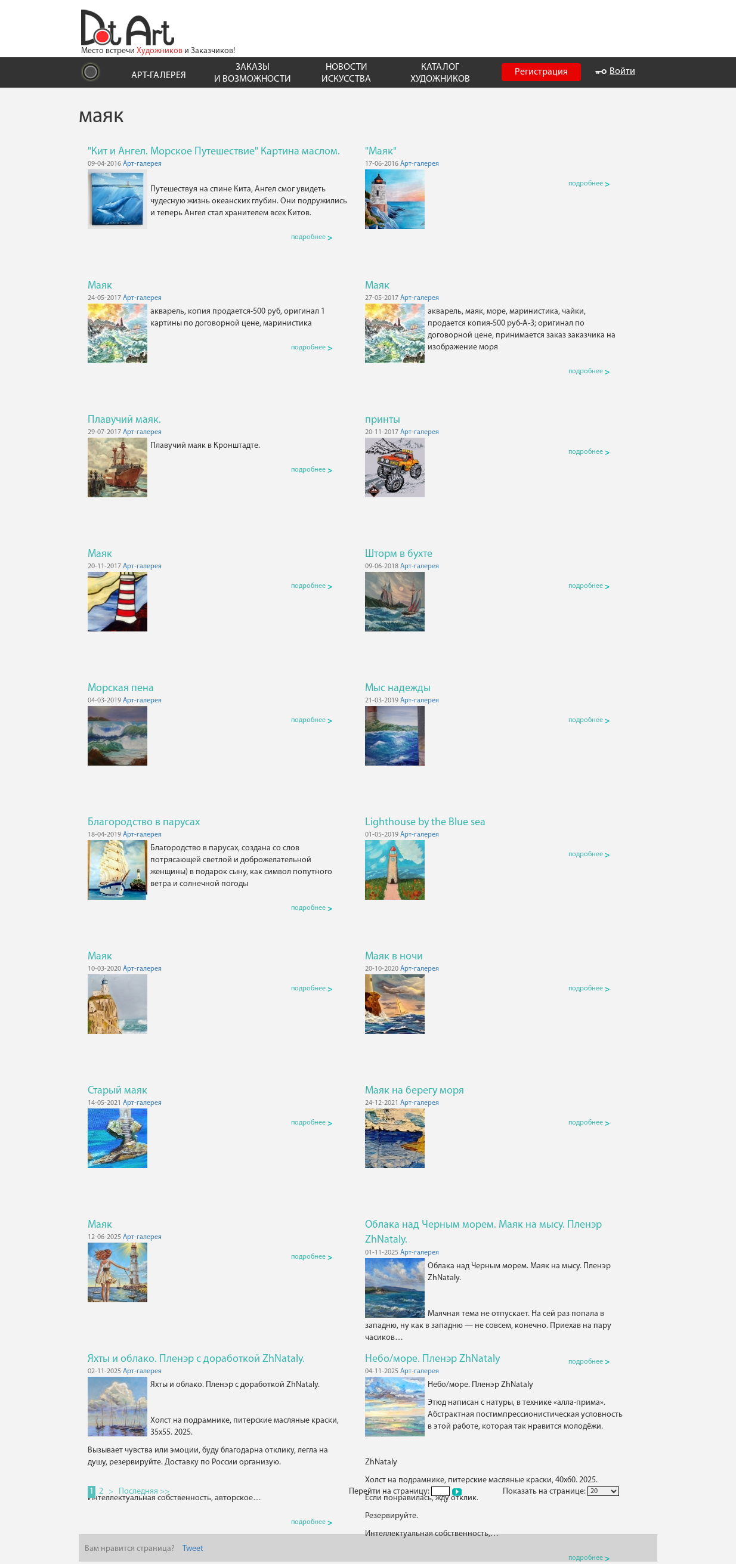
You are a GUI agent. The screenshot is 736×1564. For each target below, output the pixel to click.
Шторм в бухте (398, 554)
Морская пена (121, 688)
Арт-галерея (142, 164)
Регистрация (541, 72)
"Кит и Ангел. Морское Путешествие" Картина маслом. (214, 151)
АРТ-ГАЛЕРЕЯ (158, 75)
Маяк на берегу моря (414, 1091)
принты (382, 420)
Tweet (193, 1548)
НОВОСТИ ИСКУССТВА (346, 73)
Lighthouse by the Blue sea (425, 822)
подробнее (311, 237)
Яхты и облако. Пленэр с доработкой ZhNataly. (196, 1359)
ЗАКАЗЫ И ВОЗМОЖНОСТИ (252, 73)
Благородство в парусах (144, 822)
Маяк (100, 286)
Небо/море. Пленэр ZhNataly (432, 1359)
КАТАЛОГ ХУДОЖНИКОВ (440, 73)
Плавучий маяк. (124, 420)
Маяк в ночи (394, 956)
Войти (615, 71)
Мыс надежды (398, 688)
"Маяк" (381, 151)
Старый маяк (117, 1091)
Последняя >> (144, 1491)
